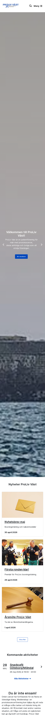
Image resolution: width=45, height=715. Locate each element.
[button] (3, 244)
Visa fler (22, 639)
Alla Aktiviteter (22, 678)
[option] (22, 244)
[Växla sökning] (30, 6)
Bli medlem (21, 256)
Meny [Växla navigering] (38, 6)
